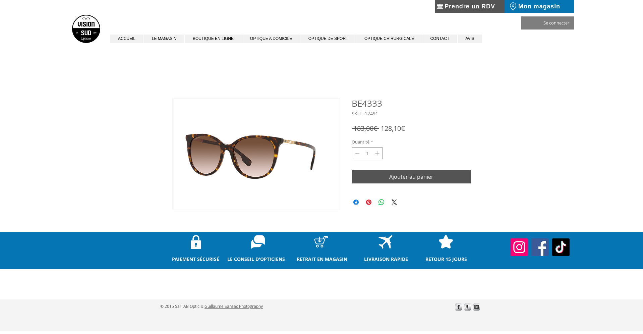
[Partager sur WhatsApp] (381, 202)
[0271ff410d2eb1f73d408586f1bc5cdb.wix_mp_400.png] (467, 307)
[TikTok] (561, 247)
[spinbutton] (367, 153)
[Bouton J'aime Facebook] (410, 317)
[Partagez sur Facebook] (356, 202)
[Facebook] (540, 247)
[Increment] (378, 153)
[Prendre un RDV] (470, 6)
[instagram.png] (476, 307)
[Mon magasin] (539, 6)
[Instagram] (519, 247)
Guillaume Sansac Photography (233, 306)
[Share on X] (394, 202)
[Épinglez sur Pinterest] (369, 202)
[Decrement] (357, 153)
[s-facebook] (458, 307)
